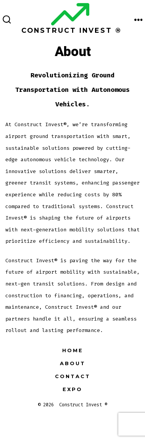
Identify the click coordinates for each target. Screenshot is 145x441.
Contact (72, 376)
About (72, 363)
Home (72, 350)
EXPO (72, 389)
